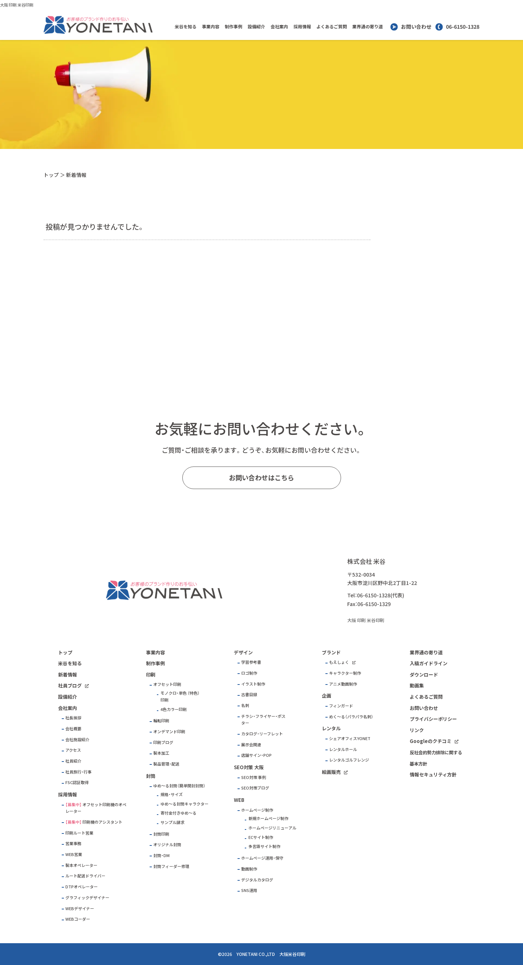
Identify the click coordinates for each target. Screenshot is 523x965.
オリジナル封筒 (167, 844)
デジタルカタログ (257, 880)
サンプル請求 (173, 822)
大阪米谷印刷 (292, 954)
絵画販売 (331, 771)
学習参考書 (251, 662)
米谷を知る (185, 26)
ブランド (331, 652)
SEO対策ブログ (255, 788)
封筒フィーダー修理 (171, 866)
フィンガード (341, 706)
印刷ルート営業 (79, 833)
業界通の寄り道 (367, 26)
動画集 (417, 685)
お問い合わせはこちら (261, 477)
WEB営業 (73, 854)
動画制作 (249, 869)
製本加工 (161, 753)
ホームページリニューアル (272, 828)
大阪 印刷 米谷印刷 (16, 5)
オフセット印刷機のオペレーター (95, 808)
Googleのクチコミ (430, 741)
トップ (51, 174)
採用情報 (302, 26)
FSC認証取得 (77, 782)
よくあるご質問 (331, 26)
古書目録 (249, 694)
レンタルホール (343, 749)
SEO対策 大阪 (249, 767)
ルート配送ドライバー (85, 876)
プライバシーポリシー (433, 718)
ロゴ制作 (249, 673)
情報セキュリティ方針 (433, 774)
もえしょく (339, 662)
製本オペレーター (81, 865)
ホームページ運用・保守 (262, 858)
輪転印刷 (161, 721)
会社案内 (279, 26)
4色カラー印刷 (174, 709)
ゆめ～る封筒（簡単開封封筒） (179, 786)
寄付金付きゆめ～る (178, 813)
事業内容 (210, 26)
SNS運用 (249, 890)
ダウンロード (424, 674)
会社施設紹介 (77, 739)
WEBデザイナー (79, 908)
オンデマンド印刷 (169, 731)
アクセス (73, 750)
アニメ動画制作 (343, 684)
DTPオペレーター (81, 887)
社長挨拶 (73, 718)
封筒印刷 (161, 834)
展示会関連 (251, 745)
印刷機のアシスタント (102, 822)
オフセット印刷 (167, 684)
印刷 (150, 674)
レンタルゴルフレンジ (349, 760)
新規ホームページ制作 (268, 818)
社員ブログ (70, 685)
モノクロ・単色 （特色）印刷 (180, 696)
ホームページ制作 (257, 810)
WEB (239, 799)
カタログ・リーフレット (262, 734)
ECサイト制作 (260, 837)
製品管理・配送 (166, 764)
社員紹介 (73, 761)
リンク (417, 730)
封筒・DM (161, 855)
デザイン (243, 652)
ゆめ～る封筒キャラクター (184, 804)
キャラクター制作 (345, 673)
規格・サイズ (172, 794)
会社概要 (73, 729)
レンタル (331, 728)
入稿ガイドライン (428, 663)
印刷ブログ (163, 742)
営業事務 (73, 843)
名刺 (245, 705)
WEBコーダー (77, 919)
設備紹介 (256, 26)
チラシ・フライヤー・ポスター (263, 719)
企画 (326, 695)
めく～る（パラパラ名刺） (351, 717)
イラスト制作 (253, 684)
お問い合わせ (416, 26)
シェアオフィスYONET (349, 738)
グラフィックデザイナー (87, 898)
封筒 (150, 775)
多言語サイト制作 (264, 846)
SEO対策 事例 (253, 777)
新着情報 (67, 674)
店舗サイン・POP (256, 755)
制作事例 (233, 26)
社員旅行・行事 (78, 772)
